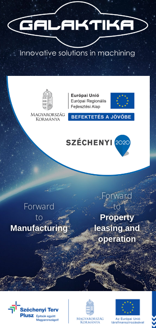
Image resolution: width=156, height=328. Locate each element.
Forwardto (39, 217)
